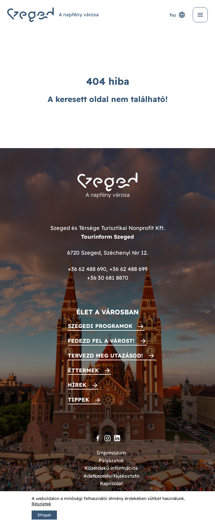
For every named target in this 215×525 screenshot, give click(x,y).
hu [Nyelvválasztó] (177, 14)
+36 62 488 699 (128, 269)
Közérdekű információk (111, 468)
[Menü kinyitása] (200, 14)
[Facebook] (97, 438)
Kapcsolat (111, 483)
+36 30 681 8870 (107, 277)
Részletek (41, 504)
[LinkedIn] (117, 438)
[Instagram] (107, 438)
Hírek (77, 384)
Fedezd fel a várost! (101, 340)
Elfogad (44, 515)
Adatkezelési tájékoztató (111, 476)
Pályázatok (111, 460)
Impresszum (111, 453)
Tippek (78, 399)
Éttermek (83, 370)
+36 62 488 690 (87, 269)
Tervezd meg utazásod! (105, 355)
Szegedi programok (100, 326)
